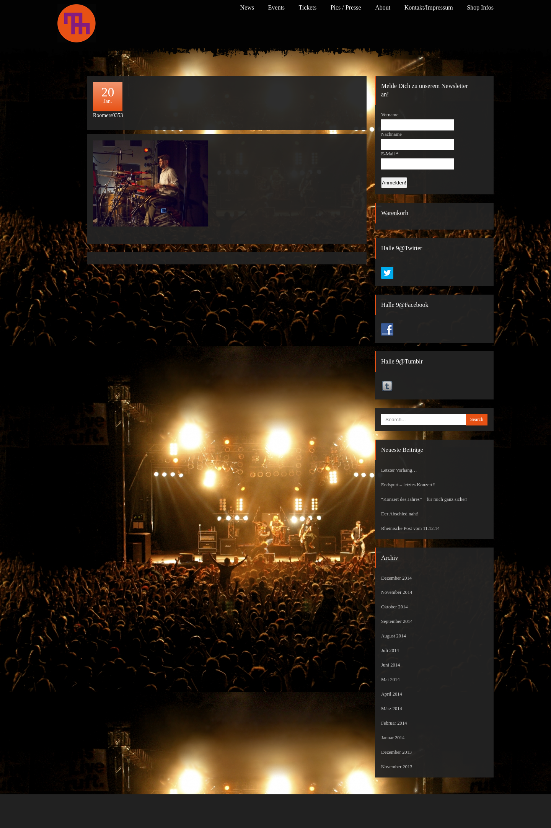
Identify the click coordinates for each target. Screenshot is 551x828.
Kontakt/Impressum (428, 7)
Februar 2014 (394, 723)
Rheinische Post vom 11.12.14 (410, 528)
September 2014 (396, 621)
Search (476, 419)
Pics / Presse (346, 7)
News (247, 7)
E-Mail (389, 153)
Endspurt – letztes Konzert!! (408, 484)
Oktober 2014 (394, 607)
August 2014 (393, 636)
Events (276, 7)
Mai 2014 (390, 679)
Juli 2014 (390, 650)
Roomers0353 (108, 115)
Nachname (391, 134)
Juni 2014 (390, 665)
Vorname (389, 114)
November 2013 (396, 766)
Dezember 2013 (396, 752)
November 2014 (396, 592)
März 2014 (391, 708)
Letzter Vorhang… (399, 470)
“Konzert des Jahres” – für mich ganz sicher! (424, 499)
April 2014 (391, 694)
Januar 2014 (392, 737)
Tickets (308, 7)
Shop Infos (480, 7)
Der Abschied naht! (400, 514)
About (382, 7)
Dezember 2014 (396, 578)
